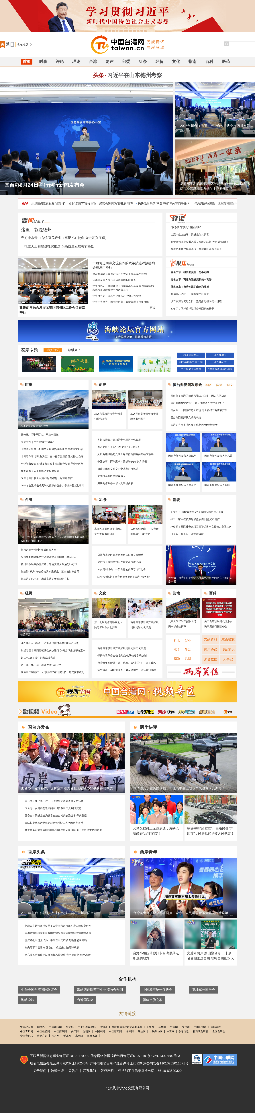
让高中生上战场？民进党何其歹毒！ (191, 234)
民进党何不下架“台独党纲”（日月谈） (118, 447)
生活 (188, 649)
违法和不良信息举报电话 (220, 1060)
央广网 (75, 1031)
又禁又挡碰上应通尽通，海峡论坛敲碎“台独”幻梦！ (200, 242)
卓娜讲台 (207, 712)
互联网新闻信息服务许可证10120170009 (59, 1056)
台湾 (93, 61)
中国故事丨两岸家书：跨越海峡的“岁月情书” (122, 461)
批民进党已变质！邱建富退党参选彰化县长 (45, 579)
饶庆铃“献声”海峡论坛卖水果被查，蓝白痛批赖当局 (50, 571)
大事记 (228, 659)
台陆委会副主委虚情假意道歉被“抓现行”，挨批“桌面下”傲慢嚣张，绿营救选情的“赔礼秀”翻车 (76, 203)
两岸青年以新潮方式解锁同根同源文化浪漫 (144, 625)
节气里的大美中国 (191, 369)
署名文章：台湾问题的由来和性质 (190, 286)
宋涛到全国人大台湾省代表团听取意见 (114, 280)
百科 (209, 61)
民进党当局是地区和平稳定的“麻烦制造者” (194, 424)
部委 (126, 61)
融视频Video (44, 710)
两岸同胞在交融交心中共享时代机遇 (117, 468)
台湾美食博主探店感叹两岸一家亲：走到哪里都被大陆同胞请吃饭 (180, 913)
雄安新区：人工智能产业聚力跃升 (40, 471)
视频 (207, 385)
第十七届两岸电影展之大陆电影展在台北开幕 (108, 625)
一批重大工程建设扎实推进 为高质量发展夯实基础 (57, 246)
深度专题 (29, 350)
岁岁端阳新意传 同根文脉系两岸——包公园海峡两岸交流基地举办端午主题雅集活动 (215, 186)
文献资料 (210, 639)
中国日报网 (200, 1027)
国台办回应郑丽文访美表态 (185, 417)
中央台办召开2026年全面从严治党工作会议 (117, 296)
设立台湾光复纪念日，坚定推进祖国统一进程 (196, 301)
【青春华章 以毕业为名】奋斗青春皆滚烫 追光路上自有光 (52, 456)
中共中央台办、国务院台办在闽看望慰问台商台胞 (121, 302)
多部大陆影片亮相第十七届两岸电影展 (119, 439)
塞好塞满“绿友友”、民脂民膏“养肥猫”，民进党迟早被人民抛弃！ (210, 831)
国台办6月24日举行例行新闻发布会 (44, 185)
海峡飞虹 (92, 1035)
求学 (177, 649)
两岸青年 (148, 852)
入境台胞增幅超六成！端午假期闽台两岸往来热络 (125, 454)
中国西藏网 (60, 1031)
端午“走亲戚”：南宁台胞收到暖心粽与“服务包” (123, 577)
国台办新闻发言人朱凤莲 (218, 455)
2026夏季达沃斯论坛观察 (34, 426)
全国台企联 (26, 1035)
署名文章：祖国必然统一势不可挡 (190, 272)
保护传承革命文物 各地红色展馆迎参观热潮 (122, 655)
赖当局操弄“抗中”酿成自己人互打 (40, 549)
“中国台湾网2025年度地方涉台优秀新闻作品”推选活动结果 (220, 370)
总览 (25, 203)
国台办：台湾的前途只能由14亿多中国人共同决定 (198, 395)
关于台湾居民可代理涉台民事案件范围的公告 (218, 624)
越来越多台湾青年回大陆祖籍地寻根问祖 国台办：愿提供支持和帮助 (63, 830)
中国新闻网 (115, 1031)
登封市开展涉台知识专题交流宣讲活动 (119, 562)
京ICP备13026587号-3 (163, 1056)
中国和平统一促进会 (157, 990)
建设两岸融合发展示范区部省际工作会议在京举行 (121, 274)
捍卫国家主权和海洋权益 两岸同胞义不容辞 (195, 519)
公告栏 (73, 1070)
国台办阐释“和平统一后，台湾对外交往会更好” (197, 403)
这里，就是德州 (36, 229)
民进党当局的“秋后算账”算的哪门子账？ (166, 203)
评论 (60, 61)
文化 (176, 61)
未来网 (130, 1031)
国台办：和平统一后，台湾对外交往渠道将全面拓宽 (54, 801)
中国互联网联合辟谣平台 (197, 1059)
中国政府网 (26, 1027)
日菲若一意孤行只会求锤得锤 (187, 534)
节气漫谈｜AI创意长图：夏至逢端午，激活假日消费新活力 (126, 670)
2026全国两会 (191, 355)
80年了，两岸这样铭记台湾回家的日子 (192, 308)
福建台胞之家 (152, 1000)
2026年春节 (220, 355)
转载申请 (57, 1070)
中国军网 (100, 1031)
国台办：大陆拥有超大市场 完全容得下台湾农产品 (198, 410)
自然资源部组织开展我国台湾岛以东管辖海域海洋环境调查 (58, 933)
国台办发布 (125, 712)
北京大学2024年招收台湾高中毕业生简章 (182, 624)
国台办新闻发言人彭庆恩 (182, 485)
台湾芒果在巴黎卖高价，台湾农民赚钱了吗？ (196, 249)
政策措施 (228, 639)
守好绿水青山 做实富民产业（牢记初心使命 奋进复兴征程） (64, 238)
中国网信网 (55, 1027)
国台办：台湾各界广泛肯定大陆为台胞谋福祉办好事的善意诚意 (67, 788)
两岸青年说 (186, 712)
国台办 (41, 1027)
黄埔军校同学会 (203, 990)
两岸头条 (145, 712)
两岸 (110, 61)
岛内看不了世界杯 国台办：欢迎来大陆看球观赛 (52, 947)
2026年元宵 (220, 362)
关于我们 (39, 1070)
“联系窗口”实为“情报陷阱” (186, 227)
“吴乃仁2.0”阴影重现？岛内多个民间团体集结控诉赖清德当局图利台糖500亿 (52, 539)
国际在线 (216, 1027)
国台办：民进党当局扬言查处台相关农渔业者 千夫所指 (56, 815)
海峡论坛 (27, 1000)
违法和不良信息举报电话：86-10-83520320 (150, 1070)
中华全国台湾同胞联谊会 (39, 990)
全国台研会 (218, 1031)
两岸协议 (210, 649)
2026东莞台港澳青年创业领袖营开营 (108, 416)
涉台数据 (210, 659)
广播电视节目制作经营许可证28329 (116, 1063)
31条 (143, 61)
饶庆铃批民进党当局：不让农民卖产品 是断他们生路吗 (56, 940)
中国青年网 (26, 1031)
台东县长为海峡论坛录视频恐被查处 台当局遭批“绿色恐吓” (58, 955)
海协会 (103, 1027)
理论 (76, 61)
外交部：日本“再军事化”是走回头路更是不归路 (197, 512)
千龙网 (67, 1035)
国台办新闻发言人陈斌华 (182, 455)
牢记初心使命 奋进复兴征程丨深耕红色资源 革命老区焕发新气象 (52, 464)
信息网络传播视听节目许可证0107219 (118, 1056)
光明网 (87, 1031)
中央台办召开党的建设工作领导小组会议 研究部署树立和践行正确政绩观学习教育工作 (123, 288)
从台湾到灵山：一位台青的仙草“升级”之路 (144, 531)
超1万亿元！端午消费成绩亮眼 (38, 657)
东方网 (55, 1035)
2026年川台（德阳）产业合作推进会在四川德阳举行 (215, 128)
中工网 (170, 1031)
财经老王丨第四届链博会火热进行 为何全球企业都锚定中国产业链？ (53, 650)
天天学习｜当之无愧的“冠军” (37, 442)
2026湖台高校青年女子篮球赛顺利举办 (144, 416)
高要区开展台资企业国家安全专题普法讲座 (108, 531)
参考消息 (183, 1031)
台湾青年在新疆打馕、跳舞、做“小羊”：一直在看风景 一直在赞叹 (126, 663)
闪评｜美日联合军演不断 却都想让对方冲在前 (47, 478)
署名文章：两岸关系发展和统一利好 (191, 279)
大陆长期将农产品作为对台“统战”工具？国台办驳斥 (54, 823)
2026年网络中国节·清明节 (191, 363)
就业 (188, 641)
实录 (218, 385)
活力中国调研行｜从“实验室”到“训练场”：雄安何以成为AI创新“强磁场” (52, 672)
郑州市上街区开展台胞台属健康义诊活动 (120, 554)
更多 (153, 307)
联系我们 (89, 1070)
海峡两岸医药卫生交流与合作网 (100, 990)
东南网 (79, 1035)
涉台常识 (228, 649)
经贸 (159, 61)
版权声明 (107, 1070)
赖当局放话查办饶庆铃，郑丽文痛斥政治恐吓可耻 (49, 564)
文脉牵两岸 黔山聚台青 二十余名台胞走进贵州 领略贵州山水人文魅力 (210, 958)
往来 (177, 641)
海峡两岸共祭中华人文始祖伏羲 (115, 483)
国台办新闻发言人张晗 (217, 485)
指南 (193, 61)
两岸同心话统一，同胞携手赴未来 (190, 294)
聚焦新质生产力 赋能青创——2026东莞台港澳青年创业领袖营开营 (52, 632)
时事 (43, 61)
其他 (188, 658)
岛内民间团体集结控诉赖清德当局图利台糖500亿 (48, 557)
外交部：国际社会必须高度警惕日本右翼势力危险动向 (201, 526)
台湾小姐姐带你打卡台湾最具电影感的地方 (156, 955)
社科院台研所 (200, 1031)
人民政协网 (156, 1031)
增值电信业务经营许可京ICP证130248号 (59, 1063)
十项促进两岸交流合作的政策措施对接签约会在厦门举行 (124, 265)
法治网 (142, 1031)
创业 (177, 658)
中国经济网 (43, 1031)
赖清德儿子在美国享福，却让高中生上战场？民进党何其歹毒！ (179, 788)
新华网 (162, 1027)
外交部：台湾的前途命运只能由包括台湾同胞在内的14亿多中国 (200, 579)
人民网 (150, 1027)
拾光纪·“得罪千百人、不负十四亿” (40, 434)
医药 (226, 61)
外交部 (70, 1027)
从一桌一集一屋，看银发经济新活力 (41, 665)
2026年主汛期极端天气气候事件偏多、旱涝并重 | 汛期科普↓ (52, 485)
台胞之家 (42, 1035)
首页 (27, 61)
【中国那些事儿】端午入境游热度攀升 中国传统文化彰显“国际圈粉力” (52, 449)
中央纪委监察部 (87, 1027)
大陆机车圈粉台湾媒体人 (111, 476)
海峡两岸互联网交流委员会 (127, 1027)
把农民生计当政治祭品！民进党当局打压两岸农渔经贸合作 (58, 925)
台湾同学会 (85, 1000)
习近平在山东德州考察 (134, 75)
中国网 (174, 1027)
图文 (228, 385)
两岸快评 (166, 712)
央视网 (186, 1027)
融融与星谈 (227, 712)
